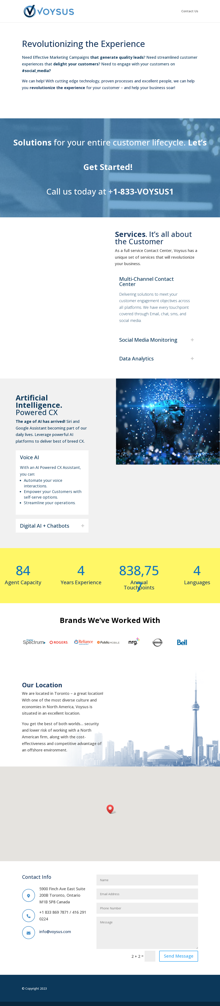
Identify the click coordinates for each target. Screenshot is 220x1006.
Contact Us (189, 11)
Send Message (178, 956)
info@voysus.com (55, 931)
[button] (111, 809)
